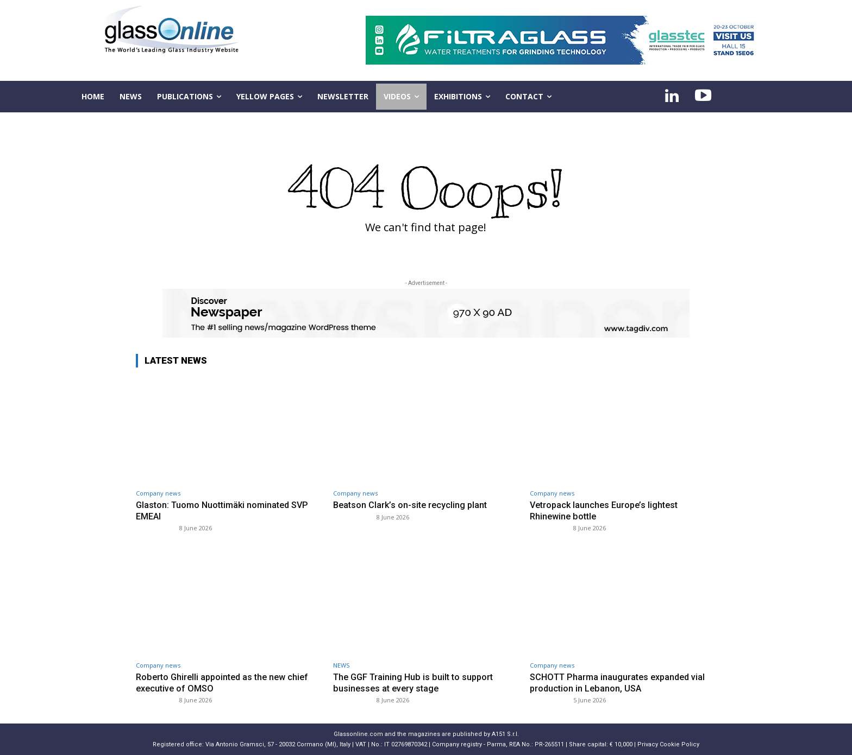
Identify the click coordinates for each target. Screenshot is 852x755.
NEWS (341, 665)
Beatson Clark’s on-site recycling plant (412, 504)
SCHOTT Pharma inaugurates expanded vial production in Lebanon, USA (621, 682)
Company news (158, 493)
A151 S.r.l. (505, 734)
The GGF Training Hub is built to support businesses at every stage (416, 682)
